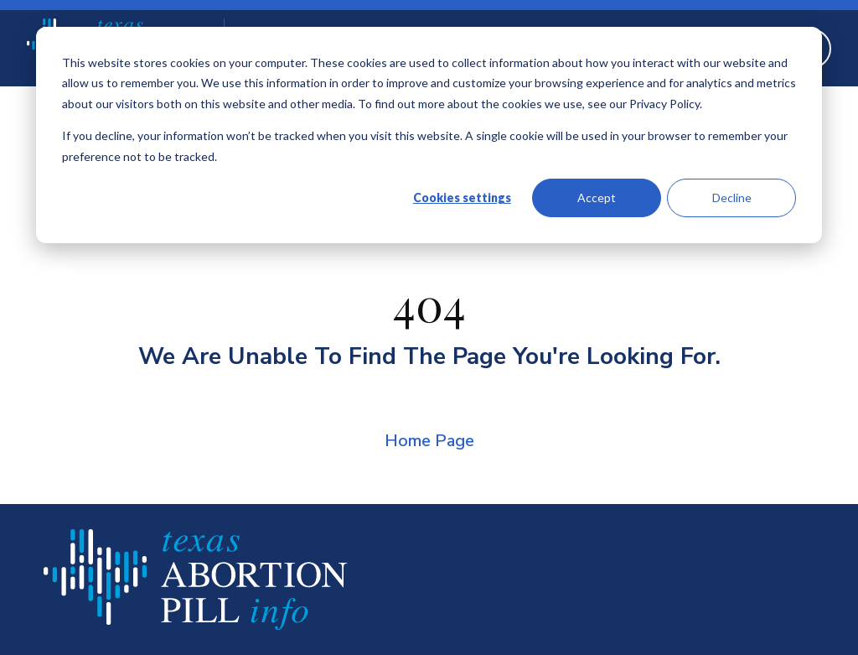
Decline (732, 197)
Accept (596, 197)
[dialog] (429, 135)
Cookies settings (462, 197)
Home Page (429, 440)
